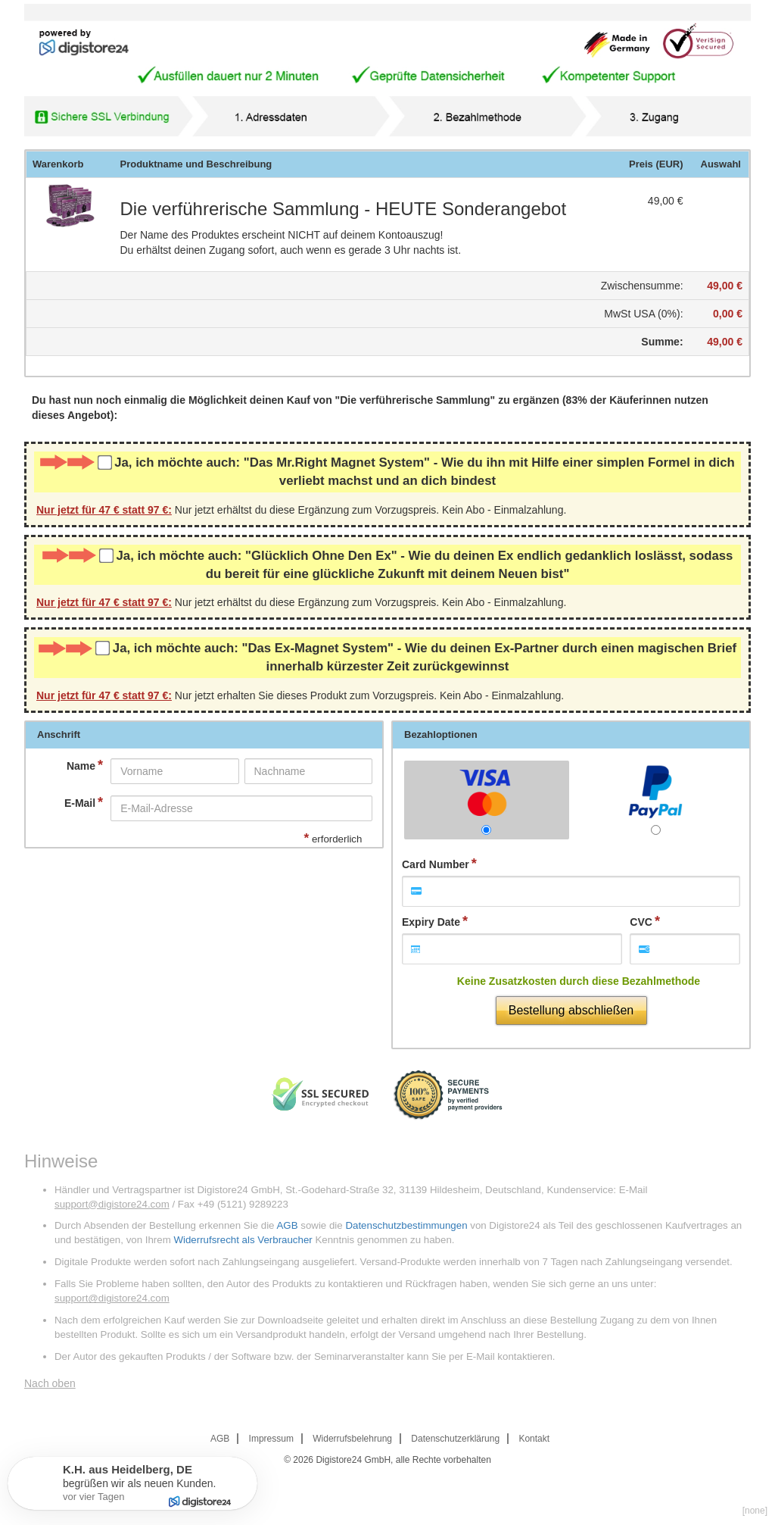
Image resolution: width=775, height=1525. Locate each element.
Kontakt (533, 1438)
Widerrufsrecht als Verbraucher (242, 1239)
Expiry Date (431, 922)
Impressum (271, 1438)
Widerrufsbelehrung (352, 1438)
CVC (641, 922)
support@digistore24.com (112, 1204)
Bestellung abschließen (571, 1010)
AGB (286, 1225)
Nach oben (50, 1383)
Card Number (435, 864)
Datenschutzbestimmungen (406, 1225)
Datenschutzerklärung (455, 1438)
